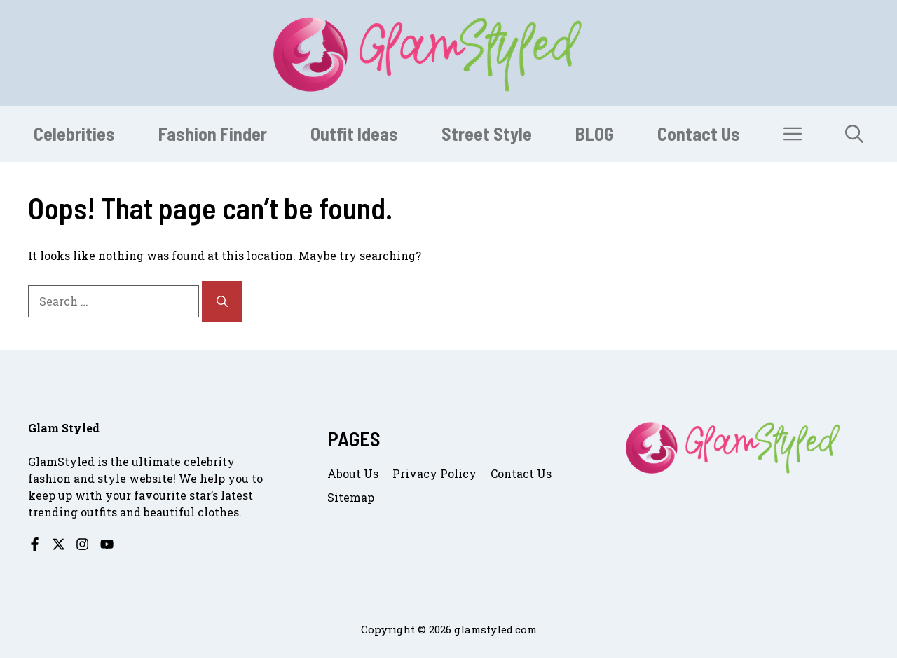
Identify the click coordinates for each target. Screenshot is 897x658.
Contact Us (698, 133)
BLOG (594, 133)
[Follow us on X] (58, 544)
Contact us (521, 473)
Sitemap (350, 497)
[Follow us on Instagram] (82, 544)
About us (352, 473)
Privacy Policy (434, 473)
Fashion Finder (212, 133)
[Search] (222, 301)
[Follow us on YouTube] (107, 544)
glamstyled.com (495, 629)
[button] (854, 134)
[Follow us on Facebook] (34, 544)
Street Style (486, 133)
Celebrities (74, 133)
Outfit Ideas (354, 133)
